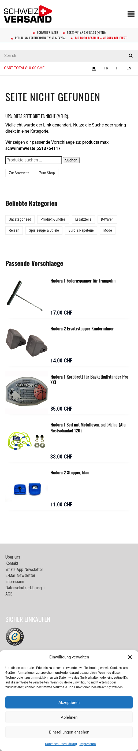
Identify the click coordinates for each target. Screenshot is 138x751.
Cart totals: (24, 68)
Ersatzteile (83, 219)
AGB (9, 594)
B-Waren (107, 219)
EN (128, 68)
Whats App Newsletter (24, 569)
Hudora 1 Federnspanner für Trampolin (82, 280)
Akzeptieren (69, 702)
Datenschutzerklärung (61, 744)
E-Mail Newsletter (20, 575)
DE (94, 68)
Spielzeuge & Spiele (44, 230)
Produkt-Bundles (53, 219)
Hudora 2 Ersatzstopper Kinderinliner (82, 328)
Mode (107, 230)
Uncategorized (20, 219)
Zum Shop (47, 173)
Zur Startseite (19, 173)
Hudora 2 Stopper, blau (69, 472)
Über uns (12, 557)
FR (106, 68)
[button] (130, 657)
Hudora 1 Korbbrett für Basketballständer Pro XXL (89, 379)
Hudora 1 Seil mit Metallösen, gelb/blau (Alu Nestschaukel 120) (88, 427)
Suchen (71, 160)
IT (117, 68)
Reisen (14, 230)
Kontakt (11, 563)
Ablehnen (69, 717)
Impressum (88, 744)
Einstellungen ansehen (69, 732)
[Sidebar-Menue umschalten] (69, 75)
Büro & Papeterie (81, 230)
